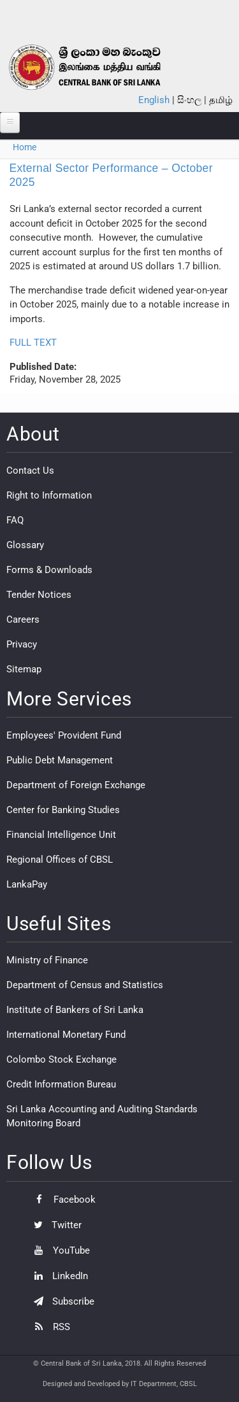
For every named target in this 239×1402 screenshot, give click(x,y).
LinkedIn (57, 1276)
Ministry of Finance (47, 960)
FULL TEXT (33, 342)
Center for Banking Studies (63, 810)
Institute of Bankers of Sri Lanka (74, 1010)
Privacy (21, 644)
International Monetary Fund (66, 1034)
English (154, 100)
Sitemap (23, 669)
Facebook (61, 1199)
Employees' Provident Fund (63, 735)
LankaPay (26, 884)
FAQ (15, 520)
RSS (48, 1327)
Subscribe (60, 1301)
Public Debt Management (59, 760)
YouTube (58, 1250)
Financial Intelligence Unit (61, 834)
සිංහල (189, 100)
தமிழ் (221, 100)
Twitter (54, 1225)
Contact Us (30, 470)
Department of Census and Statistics (84, 985)
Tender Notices (38, 594)
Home (24, 147)
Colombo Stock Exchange (61, 1059)
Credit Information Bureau (61, 1084)
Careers (23, 619)
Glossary (25, 545)
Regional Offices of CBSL (59, 859)
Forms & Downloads (49, 570)
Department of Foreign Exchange (75, 785)
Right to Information (49, 495)
